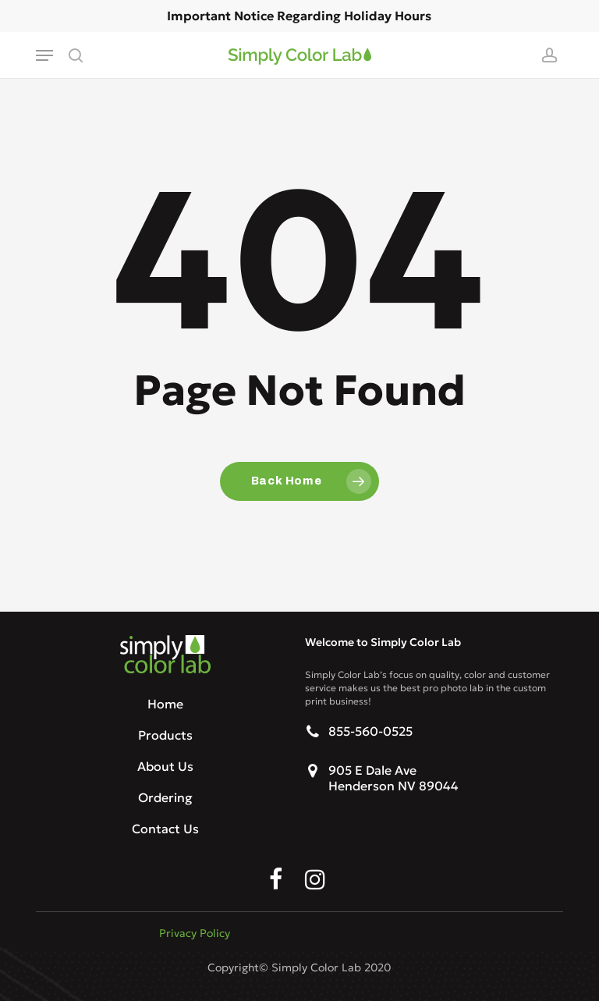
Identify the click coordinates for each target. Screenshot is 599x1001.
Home (165, 704)
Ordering (165, 797)
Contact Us (165, 828)
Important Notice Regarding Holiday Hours (299, 15)
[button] (44, 55)
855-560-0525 (370, 731)
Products (165, 735)
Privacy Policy (194, 933)
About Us (165, 766)
